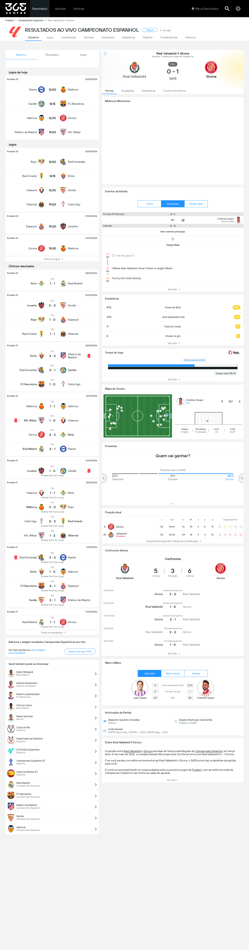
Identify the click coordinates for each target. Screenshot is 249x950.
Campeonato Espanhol (33, 20)
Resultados (39, 9)
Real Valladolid (132, 751)
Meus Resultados (205, 8)
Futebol (11, 20)
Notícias (79, 9)
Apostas (60, 9)
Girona (148, 751)
